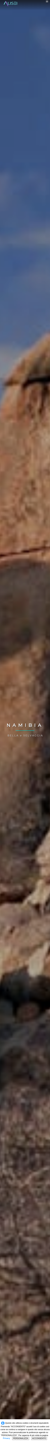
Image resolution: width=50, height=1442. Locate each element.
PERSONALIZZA (20, 1438)
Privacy (7, 1438)
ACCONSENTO (39, 1438)
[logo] (12, 4)
